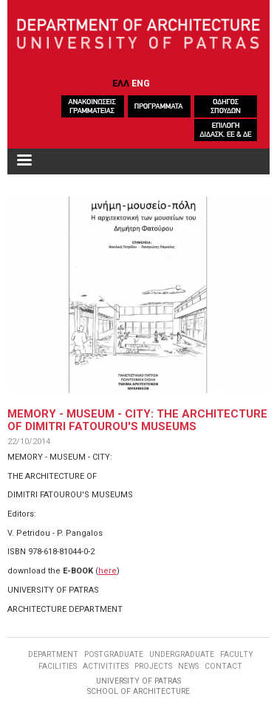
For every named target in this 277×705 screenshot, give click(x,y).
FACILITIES (57, 666)
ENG (140, 83)
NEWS (188, 666)
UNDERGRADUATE (181, 654)
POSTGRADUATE (113, 654)
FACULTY (236, 654)
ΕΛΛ (120, 83)
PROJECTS (153, 666)
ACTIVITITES (106, 666)
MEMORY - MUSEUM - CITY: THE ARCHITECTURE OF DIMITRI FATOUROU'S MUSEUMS (137, 419)
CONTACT (223, 666)
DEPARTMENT (53, 654)
